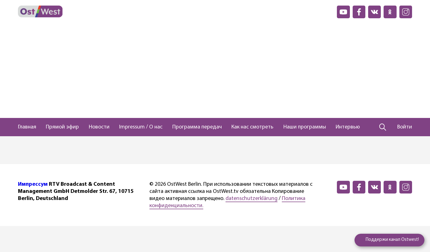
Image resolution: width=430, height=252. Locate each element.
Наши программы (304, 127)
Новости (99, 127)
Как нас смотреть (252, 127)
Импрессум (33, 184)
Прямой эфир (62, 127)
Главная (27, 127)
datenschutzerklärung (251, 199)
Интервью (348, 127)
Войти (404, 127)
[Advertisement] (215, 71)
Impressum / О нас (140, 127)
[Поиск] (383, 127)
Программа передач (197, 127)
